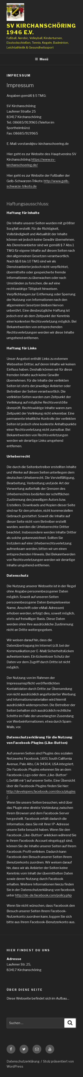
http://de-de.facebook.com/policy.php (43, 895)
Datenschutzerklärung (23, 1061)
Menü (41, 59)
